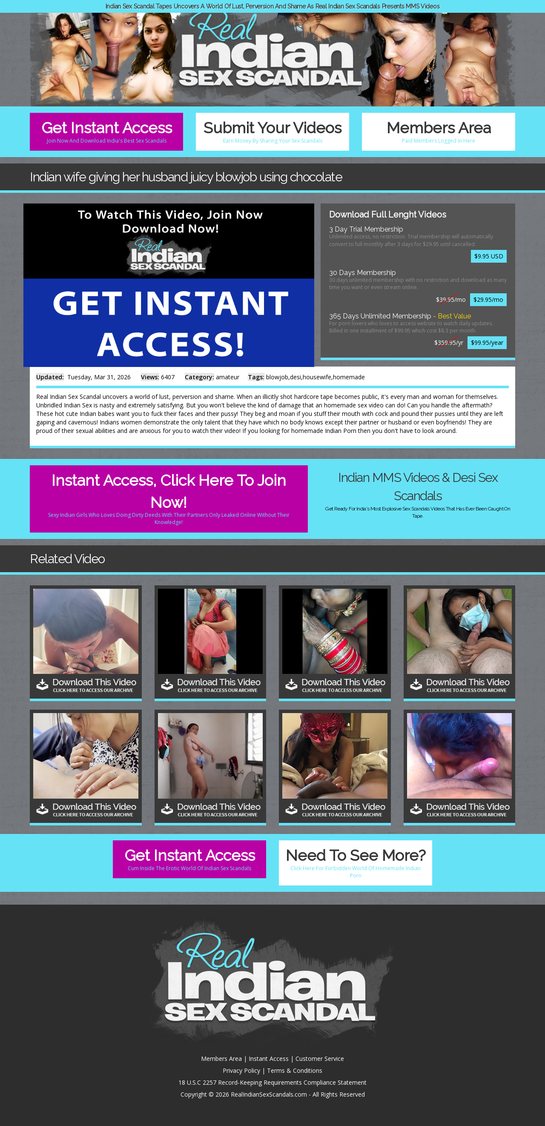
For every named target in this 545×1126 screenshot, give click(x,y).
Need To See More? (355, 862)
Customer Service (319, 1058)
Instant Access (269, 1058)
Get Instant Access (106, 131)
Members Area (438, 131)
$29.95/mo (488, 299)
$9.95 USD (488, 256)
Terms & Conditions (294, 1070)
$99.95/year (487, 342)
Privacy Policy (241, 1070)
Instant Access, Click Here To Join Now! (168, 498)
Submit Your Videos (272, 131)
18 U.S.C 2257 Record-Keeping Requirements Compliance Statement (272, 1082)
